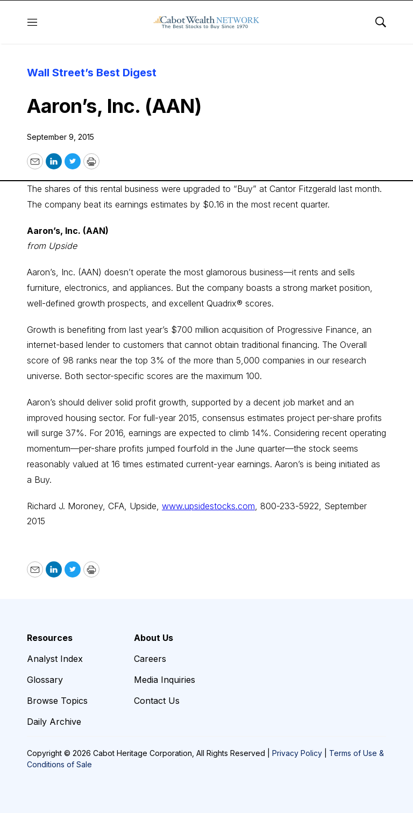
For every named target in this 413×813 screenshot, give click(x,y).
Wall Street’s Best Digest (91, 72)
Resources (50, 637)
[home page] (206, 22)
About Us (153, 637)
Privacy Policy (297, 753)
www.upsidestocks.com (208, 506)
